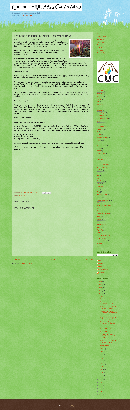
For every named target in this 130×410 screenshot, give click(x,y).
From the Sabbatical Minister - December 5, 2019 (108, 341)
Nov (102, 349)
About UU (100, 91)
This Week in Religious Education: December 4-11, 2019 (108, 335)
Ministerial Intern (102, 167)
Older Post (89, 259)
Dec (102, 296)
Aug (102, 358)
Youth (98, 246)
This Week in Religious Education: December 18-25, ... (109, 312)
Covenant (99, 124)
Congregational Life (102, 118)
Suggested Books (101, 224)
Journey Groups (101, 36)
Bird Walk (100, 104)
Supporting (100, 230)
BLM (98, 107)
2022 (100, 285)
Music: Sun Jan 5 (105, 299)
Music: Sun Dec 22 (105, 328)
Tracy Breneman (103, 269)
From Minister (23, 195)
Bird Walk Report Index (103, 53)
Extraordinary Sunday (103, 137)
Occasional (100, 181)
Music (98, 170)
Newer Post (16, 259)
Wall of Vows (100, 42)
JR (97, 156)
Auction (99, 99)
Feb (102, 372)
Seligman (99, 216)
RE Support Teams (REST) (104, 205)
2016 (100, 385)
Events (99, 134)
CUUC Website (26, 16)
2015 (100, 388)
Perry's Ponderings (102, 194)
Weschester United (102, 241)
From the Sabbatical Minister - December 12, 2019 (108, 318)
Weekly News (101, 238)
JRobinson (100, 159)
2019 (100, 294)
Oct (102, 352)
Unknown (101, 272)
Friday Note (100, 143)
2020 (100, 291)
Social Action (100, 222)
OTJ (98, 189)
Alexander (100, 96)
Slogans (99, 219)
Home (53, 259)
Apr (102, 366)
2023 (100, 282)
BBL (98, 102)
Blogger (73, 406)
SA (98, 211)
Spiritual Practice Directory (104, 39)
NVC (98, 178)
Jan (102, 375)
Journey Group (101, 153)
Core (98, 121)
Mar (102, 369)
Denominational (101, 126)
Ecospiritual (100, 129)
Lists (98, 162)
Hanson (99, 148)
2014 (100, 391)
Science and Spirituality (103, 213)
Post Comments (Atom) (26, 263)
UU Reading (100, 47)
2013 (100, 394)
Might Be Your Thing (103, 164)
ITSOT (99, 151)
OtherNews (100, 186)
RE (98, 203)
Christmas (100, 110)
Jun (102, 361)
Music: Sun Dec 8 (105, 345)
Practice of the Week (102, 200)
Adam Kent (102, 260)
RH (98, 208)
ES (98, 132)
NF (98, 175)
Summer (99, 227)
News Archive (101, 50)
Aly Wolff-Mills (103, 266)
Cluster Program (101, 113)
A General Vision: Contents (104, 45)
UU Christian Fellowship (104, 235)
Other (98, 183)
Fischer (99, 140)
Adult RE (99, 94)
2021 (100, 288)
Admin (101, 263)
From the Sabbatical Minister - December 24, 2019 (108, 302)
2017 (100, 382)
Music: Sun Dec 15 (105, 331)
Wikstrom (99, 243)
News (98, 173)
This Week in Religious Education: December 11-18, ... (109, 323)
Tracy (98, 232)
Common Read (101, 115)
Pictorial (99, 197)
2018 (100, 379)
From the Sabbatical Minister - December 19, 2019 (108, 307)
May (102, 364)
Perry (98, 192)
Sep (102, 355)
